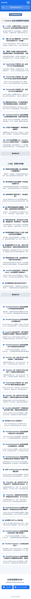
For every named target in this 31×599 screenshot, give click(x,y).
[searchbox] (15, 7)
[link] (15, 29)
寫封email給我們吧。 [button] (23, 587)
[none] (4, 2)
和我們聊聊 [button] (8, 587)
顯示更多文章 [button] (15, 153)
